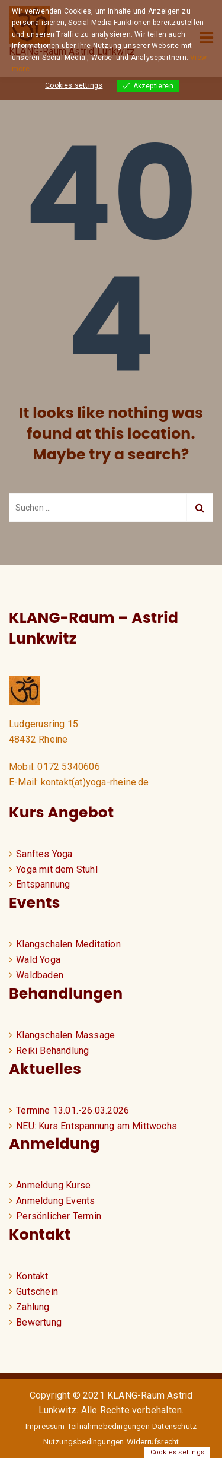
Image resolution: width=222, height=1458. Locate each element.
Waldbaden (39, 975)
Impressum (45, 1426)
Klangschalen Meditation (68, 944)
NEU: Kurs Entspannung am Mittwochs (96, 1125)
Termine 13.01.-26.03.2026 (72, 1110)
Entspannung (43, 884)
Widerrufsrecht (153, 1441)
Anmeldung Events (55, 1200)
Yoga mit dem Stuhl (57, 869)
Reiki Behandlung (52, 1050)
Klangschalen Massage (65, 1035)
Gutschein (37, 1291)
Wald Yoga (38, 959)
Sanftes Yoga (44, 854)
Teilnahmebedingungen (108, 1426)
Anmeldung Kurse (53, 1185)
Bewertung (39, 1322)
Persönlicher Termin (58, 1216)
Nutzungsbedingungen (83, 1441)
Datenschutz (174, 1426)
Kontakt (32, 1276)
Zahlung (32, 1307)
